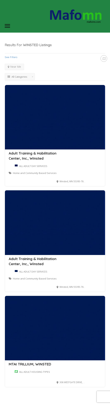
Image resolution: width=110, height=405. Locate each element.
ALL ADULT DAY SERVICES (33, 166)
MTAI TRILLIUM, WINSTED (30, 364)
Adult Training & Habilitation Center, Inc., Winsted (32, 156)
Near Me (14, 66)
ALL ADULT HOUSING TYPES (34, 372)
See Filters (11, 57)
